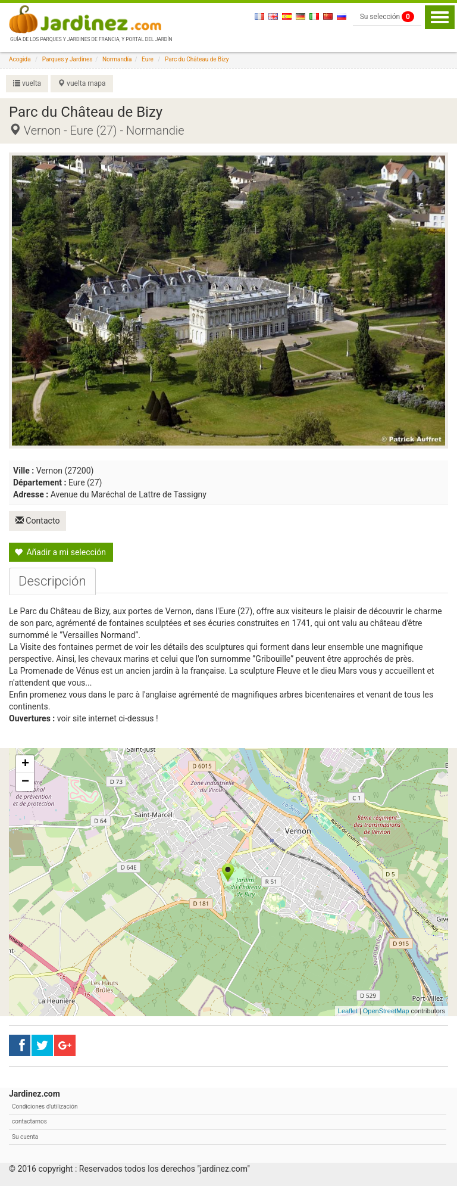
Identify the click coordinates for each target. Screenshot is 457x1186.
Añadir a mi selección (60, 551)
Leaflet (348, 1010)
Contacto (38, 520)
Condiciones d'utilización (44, 1106)
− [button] (25, 781)
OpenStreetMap (386, 1010)
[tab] (52, 580)
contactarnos (29, 1120)
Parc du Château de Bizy (197, 59)
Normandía (117, 59)
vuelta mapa (81, 83)
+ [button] (25, 764)
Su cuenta (25, 1136)
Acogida (20, 59)
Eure (148, 59)
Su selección (387, 16)
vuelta (27, 83)
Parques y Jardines (67, 59)
